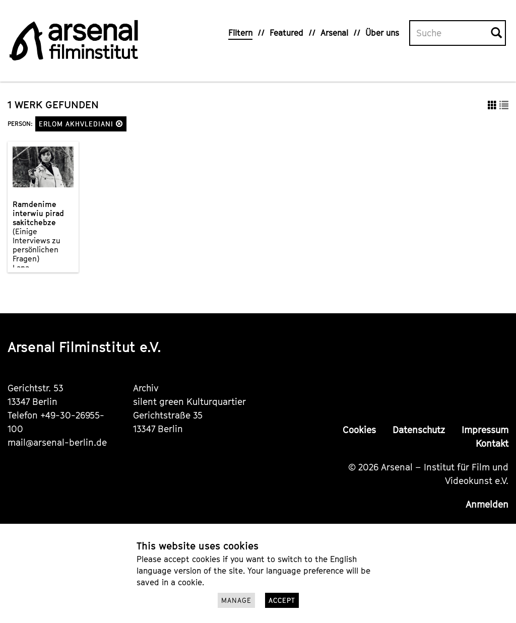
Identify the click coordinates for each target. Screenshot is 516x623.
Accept (282, 600)
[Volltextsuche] (450, 33)
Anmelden (487, 504)
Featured (286, 33)
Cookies (359, 430)
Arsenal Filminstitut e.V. (84, 347)
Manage (236, 600)
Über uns (382, 33)
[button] (119, 123)
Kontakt (492, 443)
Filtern (240, 33)
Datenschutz (419, 430)
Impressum (485, 430)
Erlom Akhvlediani (81, 124)
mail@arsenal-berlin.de (57, 442)
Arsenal (334, 33)
